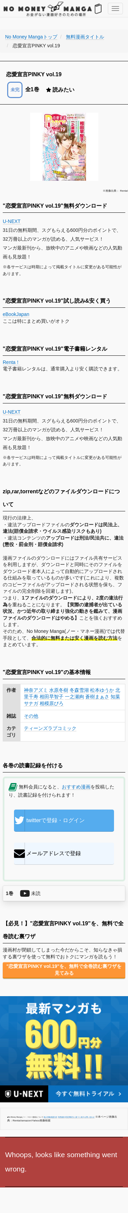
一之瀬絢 (74, 696)
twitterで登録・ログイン (49, 820)
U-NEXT (12, 221)
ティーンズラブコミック (50, 728)
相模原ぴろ (51, 703)
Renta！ (11, 362)
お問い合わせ (89, 1117)
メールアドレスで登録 (47, 853)
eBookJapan (16, 314)
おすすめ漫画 (76, 786)
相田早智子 (51, 696)
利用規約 (61, 1117)
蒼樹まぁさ (97, 696)
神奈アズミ (36, 690)
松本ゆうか (102, 690)
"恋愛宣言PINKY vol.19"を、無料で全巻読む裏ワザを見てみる (64, 969)
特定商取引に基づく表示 (74, 1117)
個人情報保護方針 (50, 1117)
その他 (31, 716)
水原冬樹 (58, 690)
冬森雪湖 (79, 690)
